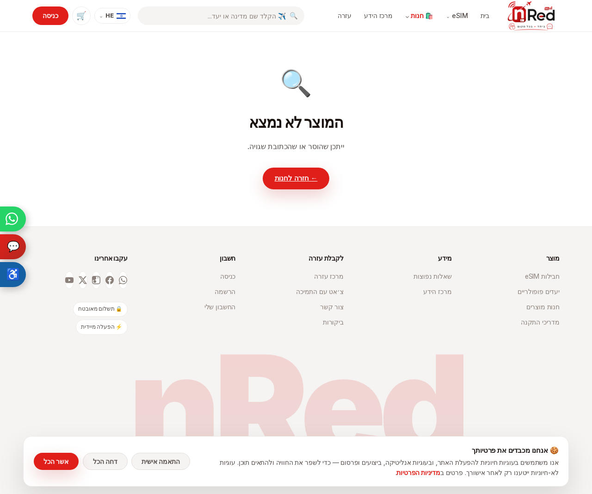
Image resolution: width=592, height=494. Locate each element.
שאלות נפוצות (432, 276)
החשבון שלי (219, 307)
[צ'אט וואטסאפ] (13, 218)
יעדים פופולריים (539, 291)
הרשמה (225, 291)
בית (485, 15)
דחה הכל (105, 461)
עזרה (345, 15)
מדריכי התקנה (540, 322)
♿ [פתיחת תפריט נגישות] (13, 274)
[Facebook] (109, 280)
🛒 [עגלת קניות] (81, 15)
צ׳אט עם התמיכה (320, 291)
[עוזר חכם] (13, 246)
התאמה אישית (161, 461)
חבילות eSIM (542, 276)
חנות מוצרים (543, 307)
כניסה (50, 15)
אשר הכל (55, 461)
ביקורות (333, 322)
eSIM (457, 16)
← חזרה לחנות (296, 178)
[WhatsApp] (123, 280)
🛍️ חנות (419, 16)
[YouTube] (69, 280)
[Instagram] (96, 280)
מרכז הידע (378, 15)
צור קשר (332, 307)
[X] (82, 280)
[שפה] (112, 16)
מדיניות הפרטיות (418, 472)
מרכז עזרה (329, 276)
